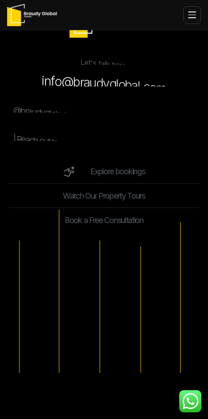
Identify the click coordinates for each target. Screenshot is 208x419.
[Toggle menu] (192, 15)
